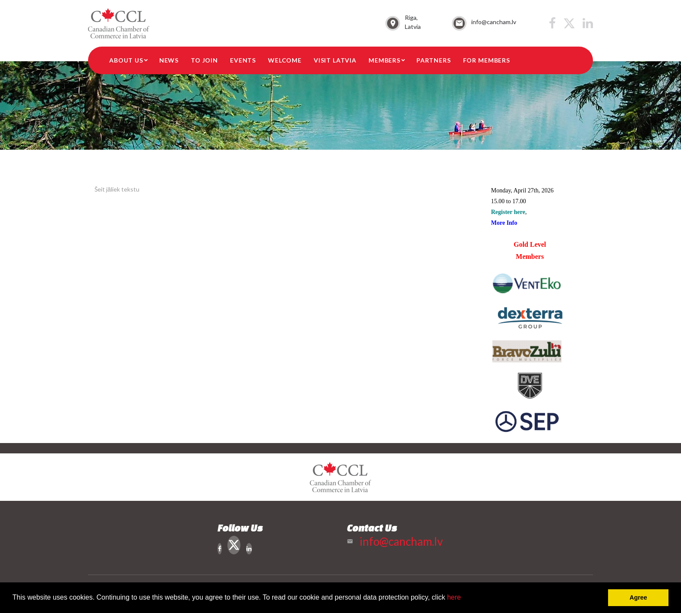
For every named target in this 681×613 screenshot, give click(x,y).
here (454, 597)
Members (384, 60)
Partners (433, 60)
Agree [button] (638, 597)
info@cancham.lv (493, 21)
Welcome (285, 60)
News (169, 60)
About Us (126, 60)
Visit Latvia (335, 60)
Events (243, 60)
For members (486, 60)
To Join (204, 60)
